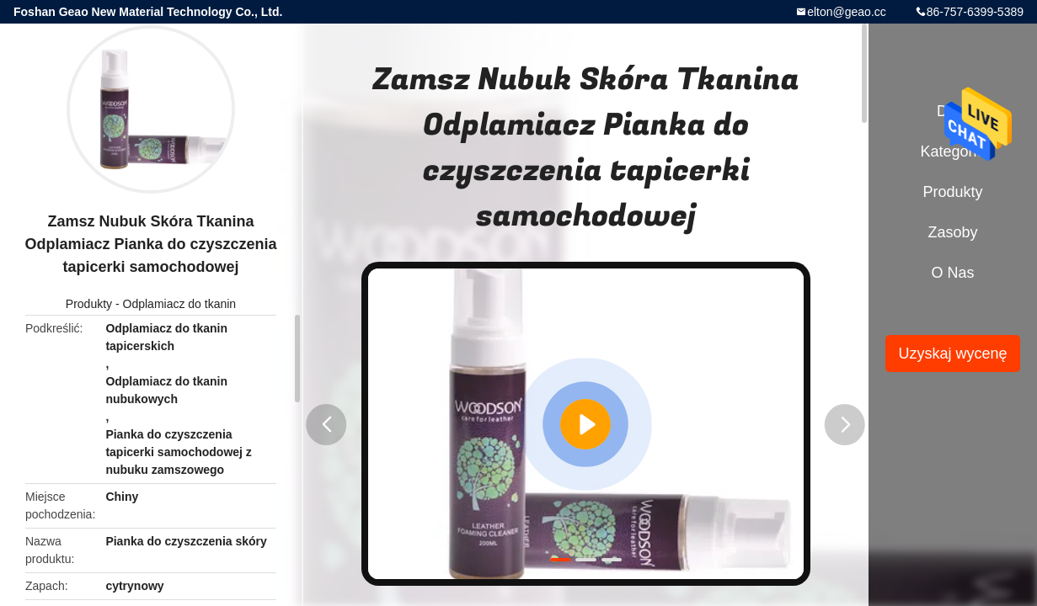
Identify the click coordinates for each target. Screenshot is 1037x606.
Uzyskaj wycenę (952, 353)
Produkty (89, 304)
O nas (952, 272)
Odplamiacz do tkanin (180, 304)
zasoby (952, 232)
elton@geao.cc (846, 12)
